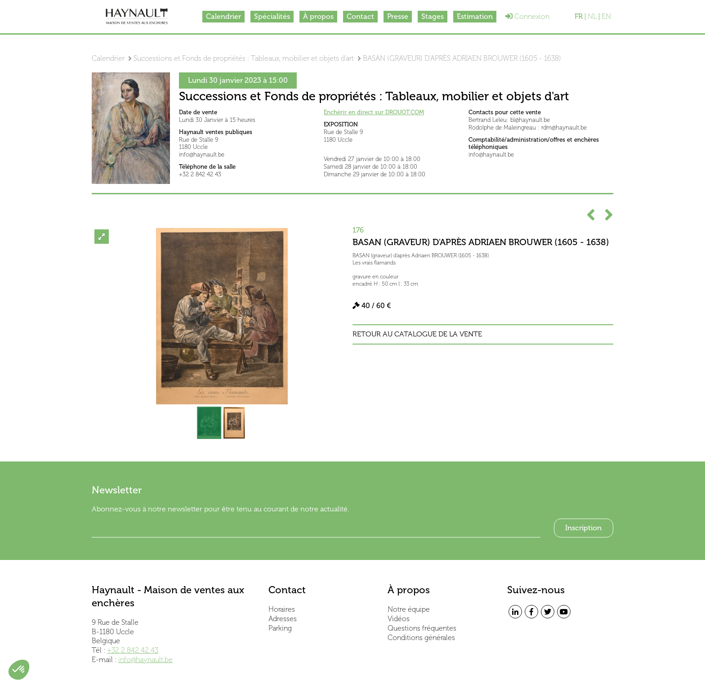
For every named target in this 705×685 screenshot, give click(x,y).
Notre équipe (409, 609)
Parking (280, 628)
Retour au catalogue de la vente (417, 334)
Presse (397, 16)
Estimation (475, 16)
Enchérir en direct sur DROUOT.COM (374, 112)
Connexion (527, 16)
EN (606, 16)
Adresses (282, 618)
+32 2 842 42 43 (132, 650)
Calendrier (223, 16)
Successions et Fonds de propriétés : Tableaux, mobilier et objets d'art (244, 58)
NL (592, 16)
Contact (360, 16)
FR (579, 16)
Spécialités (272, 16)
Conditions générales (421, 637)
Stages (432, 16)
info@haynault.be (145, 659)
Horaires (281, 609)
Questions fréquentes (422, 628)
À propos (318, 16)
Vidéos (399, 618)
